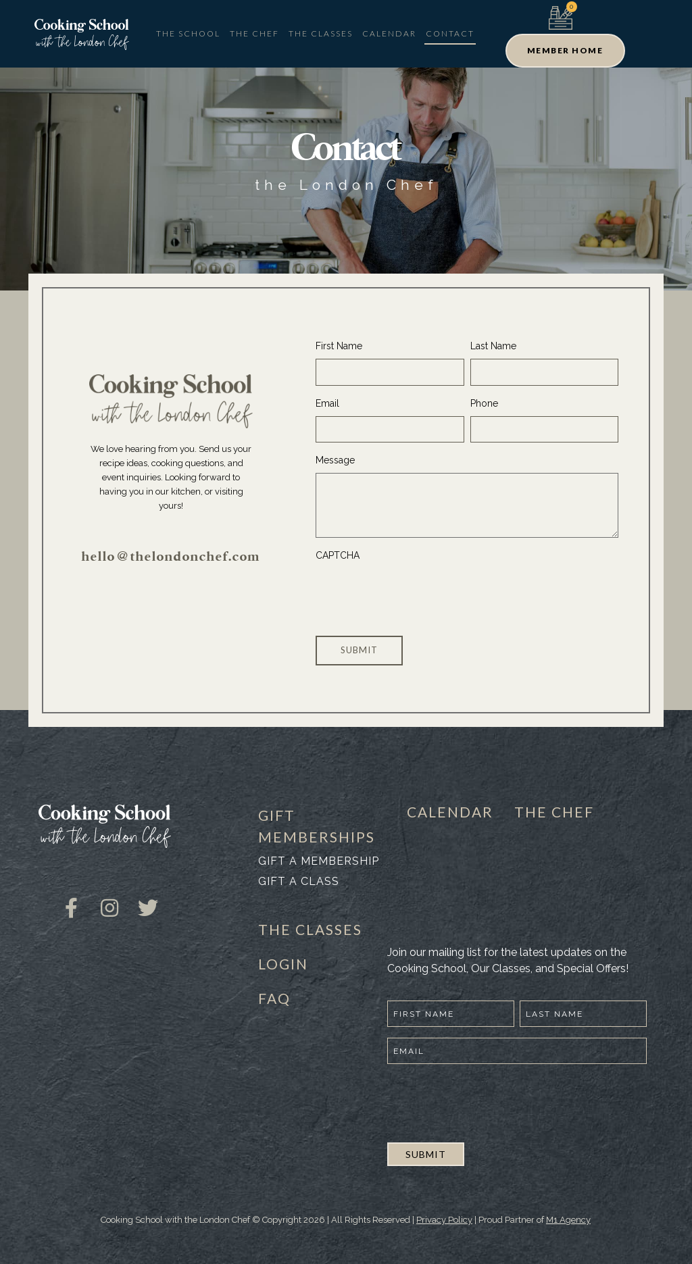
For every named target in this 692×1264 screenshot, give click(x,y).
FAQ (274, 998)
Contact (450, 33)
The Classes (321, 33)
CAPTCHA (338, 555)
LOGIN (283, 963)
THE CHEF (554, 811)
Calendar (389, 33)
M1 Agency (568, 1220)
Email (327, 403)
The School (188, 33)
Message (335, 460)
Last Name (493, 345)
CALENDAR (450, 811)
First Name (339, 345)
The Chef (254, 33)
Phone (484, 403)
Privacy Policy (444, 1220)
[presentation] (418, 594)
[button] (565, 51)
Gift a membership (318, 861)
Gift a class (298, 881)
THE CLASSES (310, 929)
